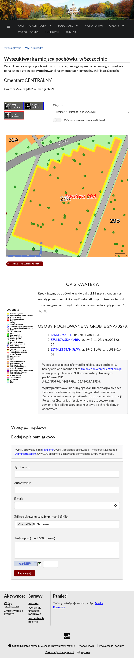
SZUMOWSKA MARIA (65, 339)
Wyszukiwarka (28, 31)
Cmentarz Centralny (35, 25)
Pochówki (53, 32)
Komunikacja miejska (36, 619)
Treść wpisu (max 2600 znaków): (35, 538)
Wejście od (60, 105)
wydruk (83, 652)
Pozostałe (68, 25)
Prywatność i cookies (111, 645)
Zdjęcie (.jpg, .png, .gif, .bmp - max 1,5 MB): (41, 516)
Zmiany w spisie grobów (13, 612)
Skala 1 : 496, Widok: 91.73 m (25, 263)
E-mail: (18, 498)
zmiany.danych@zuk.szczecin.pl (101, 369)
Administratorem (25, 453)
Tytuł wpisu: (22, 467)
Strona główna (12, 47)
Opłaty (117, 25)
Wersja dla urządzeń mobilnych (34, 611)
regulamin (48, 449)
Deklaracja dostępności (59, 652)
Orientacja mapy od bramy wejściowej (84, 120)
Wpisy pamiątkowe (11, 605)
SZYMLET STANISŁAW (65, 349)
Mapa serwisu (87, 645)
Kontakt (71, 31)
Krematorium (94, 25)
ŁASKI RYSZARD (61, 335)
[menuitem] (9, 26)
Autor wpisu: (22, 483)
